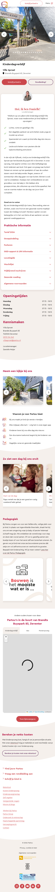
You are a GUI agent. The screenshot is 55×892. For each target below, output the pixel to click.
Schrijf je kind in (14, 82)
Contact (6, 828)
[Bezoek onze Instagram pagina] (17, 886)
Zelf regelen (7, 797)
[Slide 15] (41, 52)
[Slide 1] (13, 52)
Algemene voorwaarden (27, 853)
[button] (6, 637)
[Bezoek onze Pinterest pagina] (38, 886)
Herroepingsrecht (10, 824)
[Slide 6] (23, 52)
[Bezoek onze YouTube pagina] (27, 886)
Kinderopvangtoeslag (11, 794)
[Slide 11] (33, 52)
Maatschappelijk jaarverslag (13, 821)
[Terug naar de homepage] (3, 3)
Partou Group (8, 814)
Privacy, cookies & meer (28, 848)
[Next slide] (51, 34)
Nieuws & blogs (9, 804)
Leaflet (29, 712)
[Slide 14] (39, 52)
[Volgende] (48, 392)
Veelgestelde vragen (11, 801)
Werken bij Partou (10, 810)
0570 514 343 (8, 337)
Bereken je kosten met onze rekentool (20, 753)
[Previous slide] (4, 34)
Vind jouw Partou (14, 768)
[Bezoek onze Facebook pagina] (22, 886)
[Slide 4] (19, 52)
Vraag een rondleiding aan (19, 773)
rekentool (14, 743)
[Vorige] (6, 392)
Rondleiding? (40, 82)
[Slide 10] (31, 52)
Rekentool (7, 787)
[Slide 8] (27, 52)
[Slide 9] (29, 52)
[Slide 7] (25, 52)
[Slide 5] (21, 52)
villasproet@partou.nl (12, 340)
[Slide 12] (35, 52)
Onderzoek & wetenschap (13, 817)
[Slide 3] (17, 52)
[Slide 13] (37, 52)
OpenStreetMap (39, 712)
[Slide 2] (15, 52)
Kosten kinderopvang (11, 791)
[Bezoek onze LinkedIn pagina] (33, 886)
